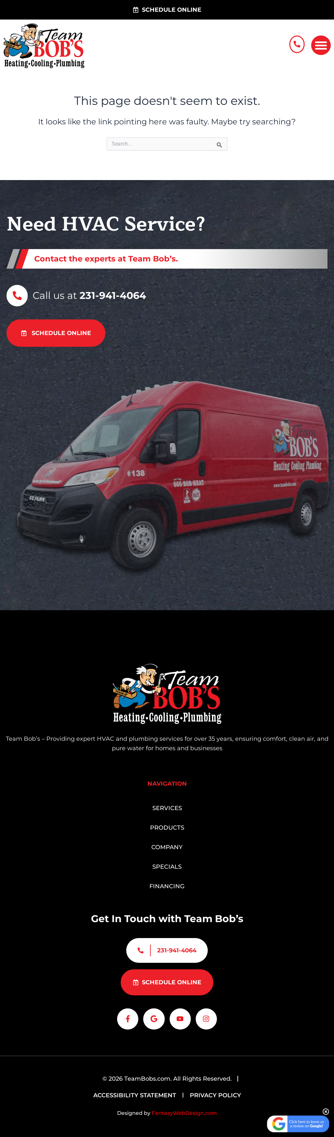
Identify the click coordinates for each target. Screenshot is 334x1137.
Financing (167, 884)
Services (167, 805)
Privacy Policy (215, 1095)
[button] (321, 44)
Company (167, 845)
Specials (167, 864)
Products (167, 825)
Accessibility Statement (134, 1095)
